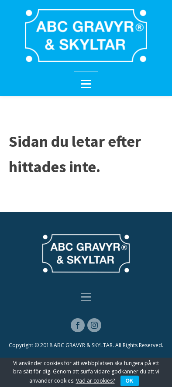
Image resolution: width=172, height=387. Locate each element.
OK (130, 381)
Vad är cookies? (95, 380)
